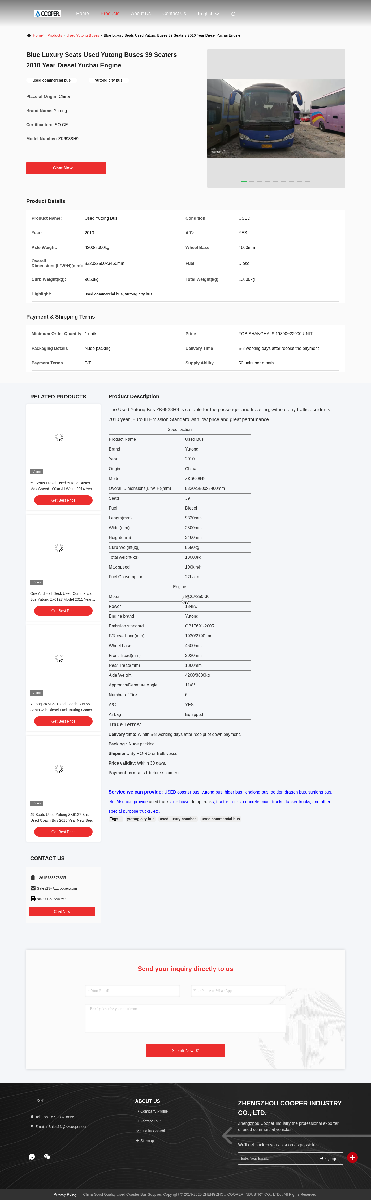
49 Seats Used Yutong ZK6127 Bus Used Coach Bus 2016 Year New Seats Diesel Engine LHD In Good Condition (62, 820)
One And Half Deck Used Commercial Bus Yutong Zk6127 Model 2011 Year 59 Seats (61, 599)
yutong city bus (140, 819)
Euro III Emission (150, 419)
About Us (141, 13)
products (55, 35)
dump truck (200, 801)
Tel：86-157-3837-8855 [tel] (52, 1117)
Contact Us (174, 13)
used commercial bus (221, 819)
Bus (150, 409)
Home (82, 13)
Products (110, 13)
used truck (159, 801)
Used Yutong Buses (83, 35)
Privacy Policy (65, 1194)
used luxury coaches (178, 819)
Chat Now (66, 168)
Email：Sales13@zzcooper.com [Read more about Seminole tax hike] (59, 1127)
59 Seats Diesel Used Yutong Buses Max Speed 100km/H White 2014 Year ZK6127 (61, 489)
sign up (328, 1158)
